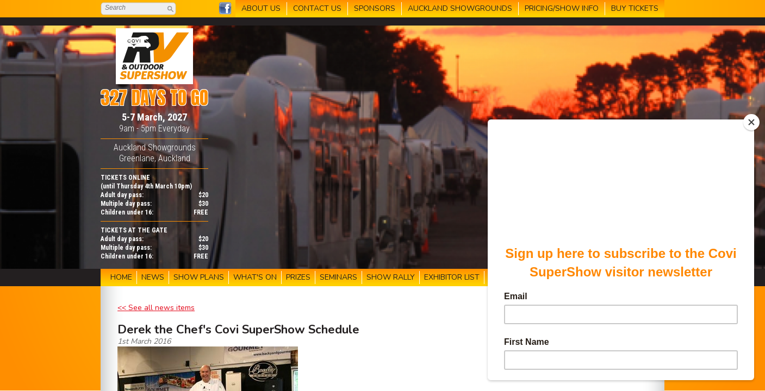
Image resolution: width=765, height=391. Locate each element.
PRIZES (298, 277)
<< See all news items (156, 307)
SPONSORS (374, 8)
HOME (121, 277)
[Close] (751, 122)
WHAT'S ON (255, 277)
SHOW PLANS (198, 277)
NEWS (152, 277)
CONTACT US (317, 8)
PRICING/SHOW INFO (562, 8)
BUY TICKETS (634, 8)
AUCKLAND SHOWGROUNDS (460, 8)
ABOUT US (261, 8)
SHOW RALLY (390, 277)
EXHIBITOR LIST (452, 277)
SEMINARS (338, 277)
